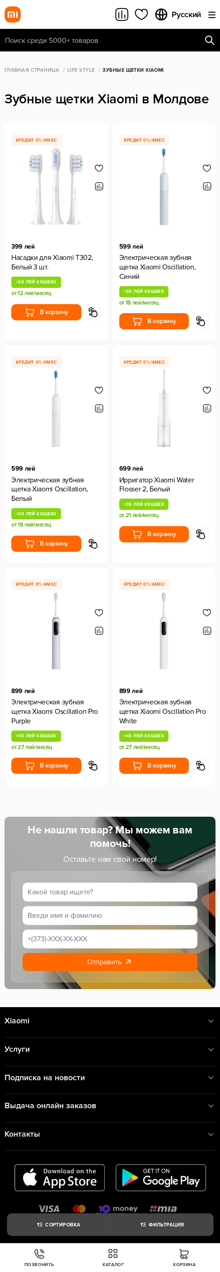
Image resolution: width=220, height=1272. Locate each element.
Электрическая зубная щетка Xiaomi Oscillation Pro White (162, 712)
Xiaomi (110, 1021)
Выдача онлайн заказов (110, 1105)
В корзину (46, 312)
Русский (177, 14)
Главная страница (32, 70)
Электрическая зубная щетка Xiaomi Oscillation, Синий (157, 267)
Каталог (113, 1257)
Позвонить (39, 1257)
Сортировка (58, 1224)
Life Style (80, 70)
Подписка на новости (110, 1077)
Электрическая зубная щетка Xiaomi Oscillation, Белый (49, 490)
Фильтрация (161, 1224)
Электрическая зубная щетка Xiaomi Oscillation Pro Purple (54, 712)
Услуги (110, 1049)
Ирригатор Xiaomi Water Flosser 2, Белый (156, 485)
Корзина (184, 1257)
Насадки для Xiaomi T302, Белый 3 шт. (52, 262)
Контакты (110, 1134)
